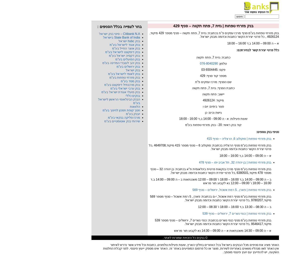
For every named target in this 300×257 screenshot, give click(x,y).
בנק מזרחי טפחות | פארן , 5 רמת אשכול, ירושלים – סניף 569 (196, 189)
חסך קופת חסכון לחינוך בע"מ (86, 110)
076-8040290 (174, 63)
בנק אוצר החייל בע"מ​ (91, 48)
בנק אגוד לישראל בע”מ (89, 44)
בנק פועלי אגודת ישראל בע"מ (85, 92)
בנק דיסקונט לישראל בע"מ (87, 52)
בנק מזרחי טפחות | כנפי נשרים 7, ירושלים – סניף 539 (201, 213)
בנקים (165, 237)
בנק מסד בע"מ (95, 81)
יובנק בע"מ (98, 114)
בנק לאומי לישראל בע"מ (89, 74)
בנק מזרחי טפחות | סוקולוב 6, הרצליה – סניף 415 (204, 138)
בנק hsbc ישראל (94, 41)
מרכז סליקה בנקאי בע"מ (89, 117)
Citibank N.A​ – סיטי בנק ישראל (84, 33)
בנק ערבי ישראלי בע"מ (90, 88)
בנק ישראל (98, 70)
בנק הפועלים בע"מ (92, 59)
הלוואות (100, 106)
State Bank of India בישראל (86, 37)
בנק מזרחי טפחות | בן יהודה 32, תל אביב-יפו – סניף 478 (200, 162)
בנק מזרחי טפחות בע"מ (89, 77)
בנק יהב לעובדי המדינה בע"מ (86, 63)
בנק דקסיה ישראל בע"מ (89, 55)
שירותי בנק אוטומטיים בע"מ (87, 121)
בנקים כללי (97, 95)
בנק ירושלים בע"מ (93, 66)
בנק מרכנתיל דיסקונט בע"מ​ (87, 84)
